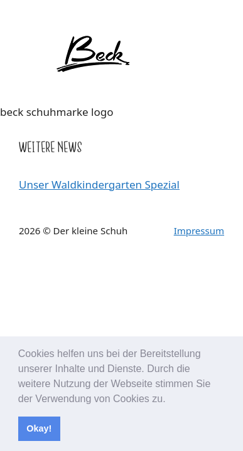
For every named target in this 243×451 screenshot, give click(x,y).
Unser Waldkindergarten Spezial (99, 184)
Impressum (199, 230)
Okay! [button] (38, 428)
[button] (170, 400)
